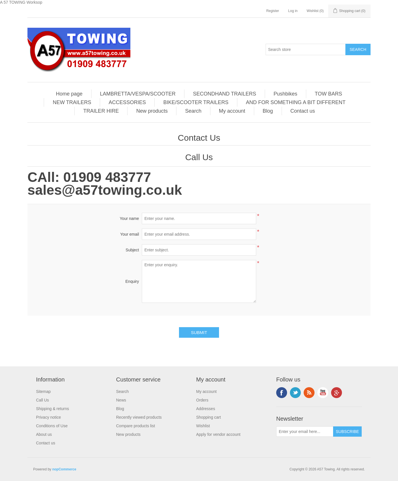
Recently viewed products (139, 417)
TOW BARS (328, 94)
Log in (293, 11)
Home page (69, 94)
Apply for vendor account (218, 434)
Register (272, 11)
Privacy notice (48, 417)
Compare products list (135, 426)
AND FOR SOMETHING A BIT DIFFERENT (296, 102)
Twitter (295, 392)
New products (152, 111)
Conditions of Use (52, 426)
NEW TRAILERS (72, 102)
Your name (129, 218)
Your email (129, 234)
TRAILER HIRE (101, 111)
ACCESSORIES (127, 102)
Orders (202, 400)
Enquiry (132, 281)
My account (232, 111)
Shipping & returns (52, 408)
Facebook (281, 392)
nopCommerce (64, 469)
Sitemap (43, 391)
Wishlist (203, 426)
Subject (132, 250)
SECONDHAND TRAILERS (224, 94)
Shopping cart (208, 417)
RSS (309, 392)
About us (44, 434)
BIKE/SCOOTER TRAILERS (195, 102)
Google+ (336, 392)
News (121, 400)
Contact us (302, 111)
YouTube (322, 392)
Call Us (42, 400)
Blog (268, 111)
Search (193, 111)
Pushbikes (285, 94)
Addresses (205, 408)
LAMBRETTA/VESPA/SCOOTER (138, 94)
